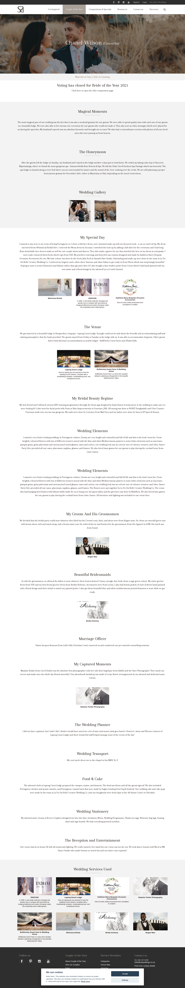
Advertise (104, 968)
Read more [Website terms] (85, 981)
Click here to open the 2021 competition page (92, 90)
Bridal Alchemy (92, 621)
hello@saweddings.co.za (144, 962)
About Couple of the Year (75, 961)
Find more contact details (144, 966)
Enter (67, 968)
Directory (154, 9)
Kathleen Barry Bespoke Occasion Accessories (130, 299)
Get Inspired (53, 9)
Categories (105, 961)
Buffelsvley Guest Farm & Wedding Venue (111, 370)
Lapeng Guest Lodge (73, 370)
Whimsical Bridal (55, 298)
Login (144, 2)
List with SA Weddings (158, 2)
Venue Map (105, 965)
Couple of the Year (74, 9)
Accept (125, 974)
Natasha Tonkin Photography (92, 707)
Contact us (138, 9)
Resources (122, 9)
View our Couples (72, 965)
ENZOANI (92, 298)
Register (136, 2)
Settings (125, 980)
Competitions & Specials (100, 9)
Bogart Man (92, 557)
